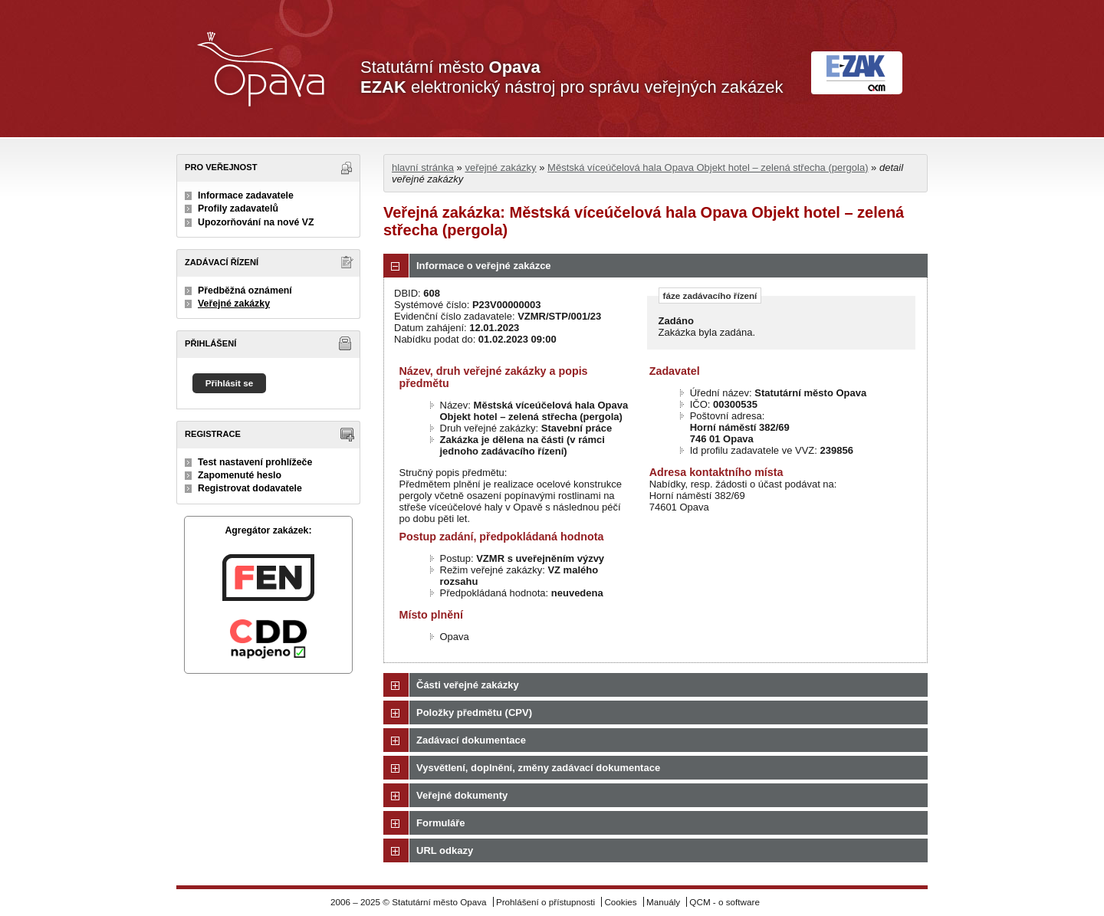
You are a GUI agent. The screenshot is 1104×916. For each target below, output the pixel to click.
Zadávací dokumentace (471, 740)
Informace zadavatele (246, 195)
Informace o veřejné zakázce (483, 265)
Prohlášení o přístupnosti (545, 902)
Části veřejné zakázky (467, 685)
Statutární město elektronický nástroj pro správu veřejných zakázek (571, 77)
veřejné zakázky (500, 167)
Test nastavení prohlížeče (255, 462)
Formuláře (440, 823)
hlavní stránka (423, 167)
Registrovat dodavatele (250, 488)
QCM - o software (724, 902)
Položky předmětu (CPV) (474, 712)
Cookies (620, 902)
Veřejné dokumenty (462, 795)
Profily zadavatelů (238, 208)
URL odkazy (444, 850)
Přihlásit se (229, 383)
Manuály (663, 902)
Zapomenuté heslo (239, 475)
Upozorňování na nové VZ (256, 222)
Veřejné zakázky (234, 303)
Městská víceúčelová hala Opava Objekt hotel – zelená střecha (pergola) (707, 167)
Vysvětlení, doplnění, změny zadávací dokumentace (538, 767)
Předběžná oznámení (245, 290)
